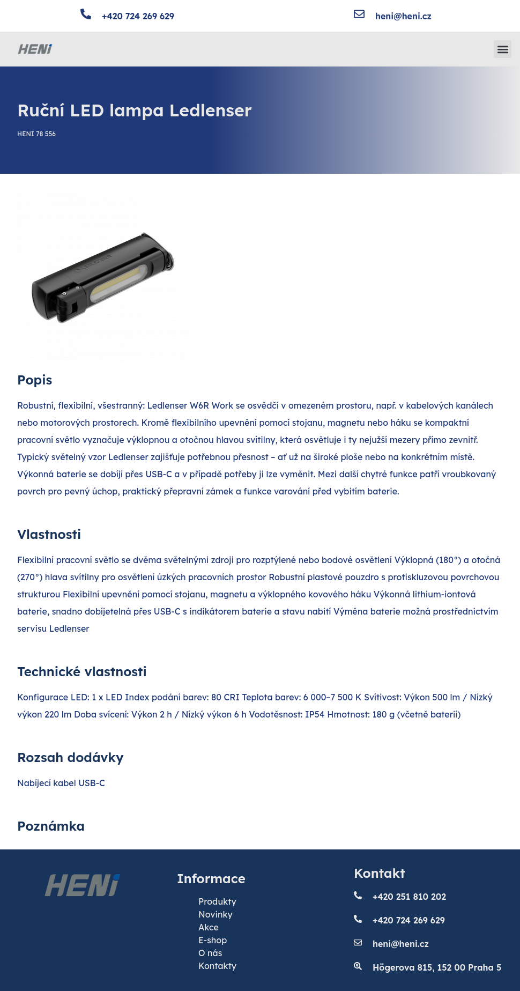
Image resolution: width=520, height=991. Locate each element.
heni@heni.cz (403, 16)
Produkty (217, 901)
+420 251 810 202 (409, 896)
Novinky (215, 914)
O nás (210, 953)
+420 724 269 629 (138, 16)
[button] (502, 49)
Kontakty (217, 965)
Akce (208, 927)
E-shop (212, 940)
